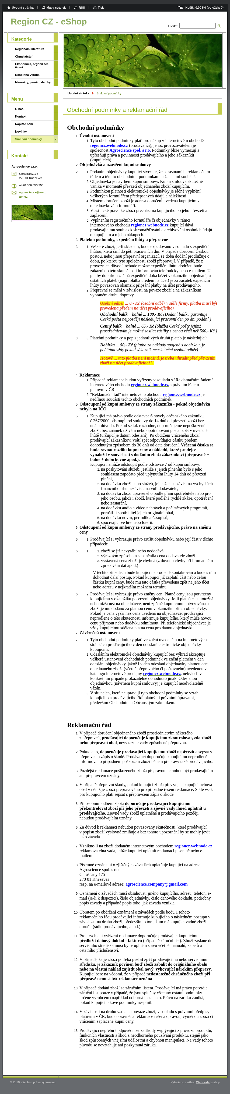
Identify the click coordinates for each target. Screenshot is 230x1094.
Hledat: (173, 26)
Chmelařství (23, 56)
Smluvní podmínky (28, 139)
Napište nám (24, 124)
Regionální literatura (29, 49)
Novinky (21, 131)
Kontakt (20, 116)
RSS (82, 7)
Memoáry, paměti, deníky (33, 82)
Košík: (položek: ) (204, 7)
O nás (19, 109)
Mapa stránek (56, 7)
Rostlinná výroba (27, 74)
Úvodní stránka (78, 93)
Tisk (101, 7)
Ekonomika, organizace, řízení (32, 65)
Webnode (203, 1082)
